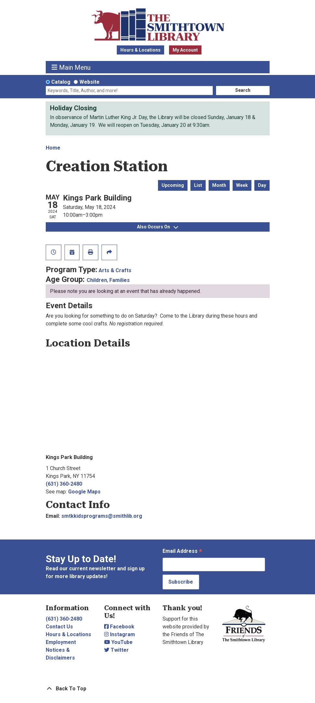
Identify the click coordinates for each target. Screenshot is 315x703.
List (198, 185)
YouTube (118, 642)
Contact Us (59, 627)
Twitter (116, 650)
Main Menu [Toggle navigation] (71, 67)
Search (242, 90)
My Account (185, 50)
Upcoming (173, 185)
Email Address (182, 551)
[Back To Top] (158, 689)
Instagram (119, 634)
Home (53, 148)
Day (262, 185)
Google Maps (84, 492)
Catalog (60, 82)
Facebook (119, 627)
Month (219, 185)
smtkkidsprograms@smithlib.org (101, 516)
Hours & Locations (140, 50)
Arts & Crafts (115, 270)
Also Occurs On (157, 226)
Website (89, 82)
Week (242, 185)
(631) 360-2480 (64, 484)
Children (97, 280)
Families (119, 280)
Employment (61, 642)
